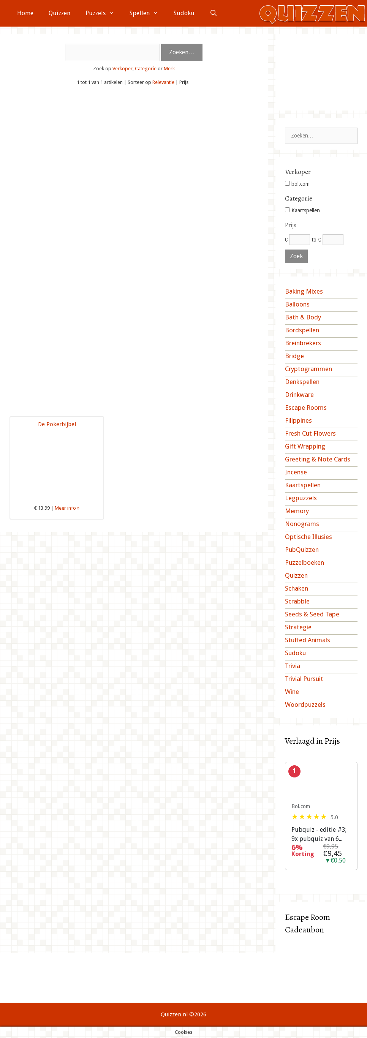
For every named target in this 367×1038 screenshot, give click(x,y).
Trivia (292, 666)
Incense (296, 472)
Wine (292, 691)
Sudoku (184, 13)
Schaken (296, 588)
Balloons (297, 304)
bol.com (297, 184)
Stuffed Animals (307, 640)
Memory (297, 511)
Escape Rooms (306, 407)
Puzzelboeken (304, 562)
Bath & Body (303, 317)
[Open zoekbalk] (213, 13)
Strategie (298, 627)
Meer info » (67, 508)
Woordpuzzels (305, 704)
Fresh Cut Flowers (310, 433)
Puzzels (103, 13)
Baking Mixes (304, 291)
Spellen (148, 13)
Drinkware (299, 394)
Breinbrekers (303, 343)
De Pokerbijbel (57, 424)
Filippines (298, 420)
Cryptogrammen (308, 369)
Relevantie (163, 82)
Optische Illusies (308, 536)
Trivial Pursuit (304, 679)
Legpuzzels (301, 498)
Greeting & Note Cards (317, 459)
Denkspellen (302, 381)
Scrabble (297, 601)
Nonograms (302, 524)
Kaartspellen (302, 210)
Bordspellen (302, 330)
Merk (169, 68)
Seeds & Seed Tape (312, 614)
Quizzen (59, 13)
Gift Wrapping (305, 446)
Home (25, 13)
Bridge (294, 356)
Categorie (146, 68)
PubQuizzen (302, 549)
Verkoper (122, 68)
